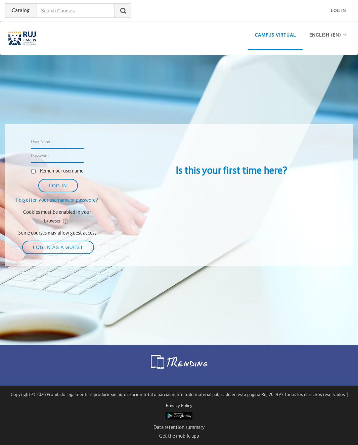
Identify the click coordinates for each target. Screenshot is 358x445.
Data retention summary (179, 427)
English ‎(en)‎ (325, 35)
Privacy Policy (179, 405)
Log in (338, 10)
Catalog (21, 10)
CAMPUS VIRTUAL (275, 35)
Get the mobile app (179, 436)
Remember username (61, 171)
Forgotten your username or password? (57, 200)
